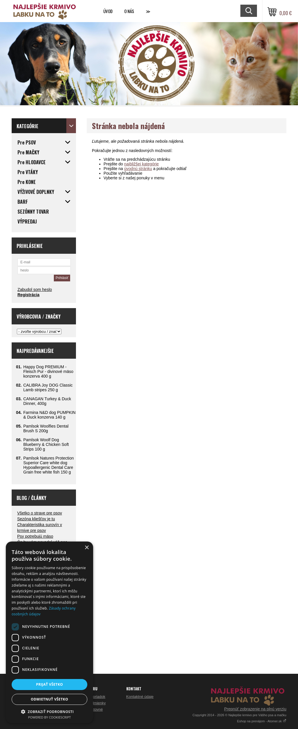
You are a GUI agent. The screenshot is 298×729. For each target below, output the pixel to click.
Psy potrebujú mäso (35, 536)
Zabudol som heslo (34, 289)
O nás (129, 11)
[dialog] (49, 632)
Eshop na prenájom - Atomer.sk (261, 721)
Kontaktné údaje (140, 696)
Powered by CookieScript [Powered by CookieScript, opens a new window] (49, 717)
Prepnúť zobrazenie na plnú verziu (255, 709)
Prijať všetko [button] (49, 684)
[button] (49, 711)
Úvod (108, 11)
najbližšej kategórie (141, 164)
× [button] (86, 548)
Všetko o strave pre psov (39, 513)
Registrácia (28, 294)
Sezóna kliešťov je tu (36, 519)
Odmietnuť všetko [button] (49, 699)
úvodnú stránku (138, 168)
